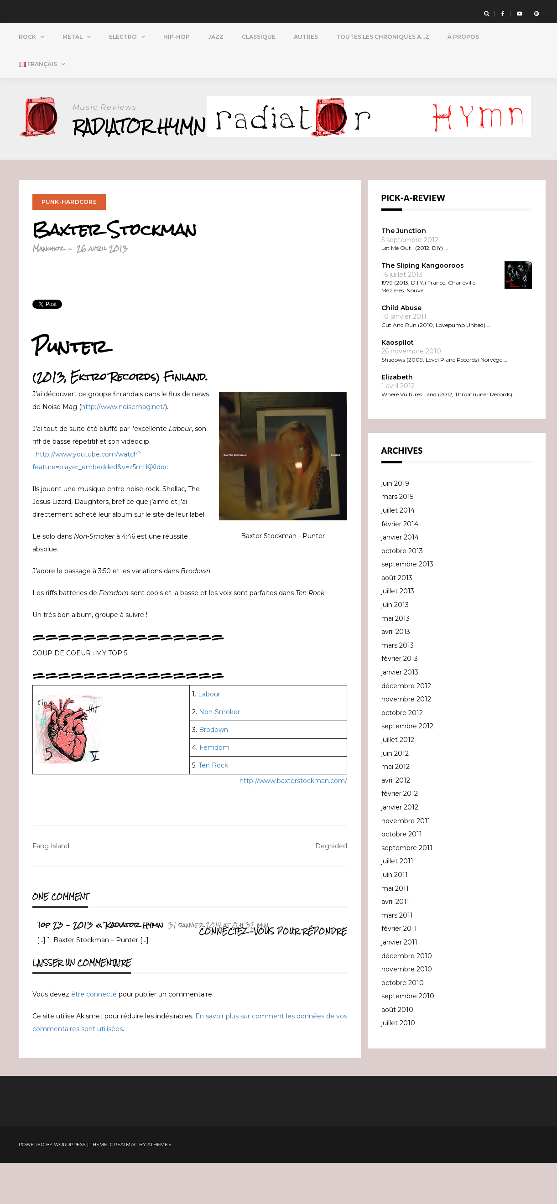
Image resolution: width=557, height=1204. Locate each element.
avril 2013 (395, 673)
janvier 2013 (399, 713)
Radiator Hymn (141, 126)
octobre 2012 (402, 754)
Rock (27, 36)
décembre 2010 (406, 997)
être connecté (94, 1035)
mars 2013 (397, 686)
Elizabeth (397, 418)
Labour (209, 735)
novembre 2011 (405, 862)
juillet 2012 (397, 781)
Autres (306, 36)
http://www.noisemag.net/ (123, 448)
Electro (123, 36)
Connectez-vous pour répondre (273, 972)
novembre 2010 (406, 1010)
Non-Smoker (219, 753)
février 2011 (399, 969)
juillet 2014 (398, 551)
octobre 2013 (402, 592)
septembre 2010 (407, 1037)
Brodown (213, 771)
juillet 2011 (397, 902)
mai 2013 (395, 659)
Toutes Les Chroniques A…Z (382, 36)
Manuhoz (48, 289)
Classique (259, 36)
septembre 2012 (407, 767)
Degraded (331, 887)
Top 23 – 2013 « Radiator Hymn (100, 965)
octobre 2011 (401, 875)
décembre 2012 (406, 727)
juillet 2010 (398, 1064)
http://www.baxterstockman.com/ (293, 822)
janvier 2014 (400, 578)
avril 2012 (395, 821)
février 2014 (399, 565)
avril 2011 (395, 943)
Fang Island (50, 887)
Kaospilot (397, 383)
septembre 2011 (406, 889)
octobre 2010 (402, 1024)
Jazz (216, 36)
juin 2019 (395, 524)
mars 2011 (397, 956)
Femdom (214, 788)
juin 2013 (395, 646)
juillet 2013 (397, 632)
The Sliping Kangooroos (422, 306)
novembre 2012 (406, 740)
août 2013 (396, 619)
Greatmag (124, 1185)
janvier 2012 (399, 848)
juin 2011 (394, 916)
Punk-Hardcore (69, 242)
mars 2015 (397, 538)
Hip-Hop (176, 36)
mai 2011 (395, 929)
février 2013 (399, 699)
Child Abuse (401, 349)
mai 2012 (395, 808)
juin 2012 (395, 794)
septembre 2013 (407, 605)
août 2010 (397, 1051)
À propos (463, 36)
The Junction (403, 272)
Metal (72, 36)
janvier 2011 (399, 983)
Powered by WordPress (52, 1185)
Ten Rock (213, 806)
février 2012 (399, 834)
